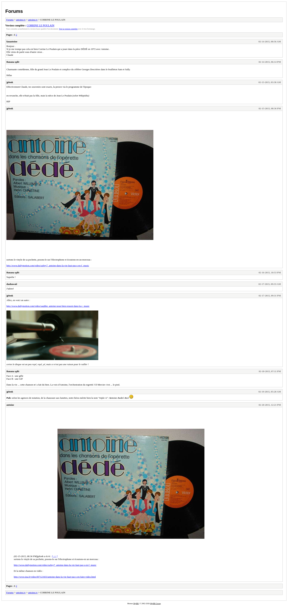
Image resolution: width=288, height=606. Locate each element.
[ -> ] (54, 556)
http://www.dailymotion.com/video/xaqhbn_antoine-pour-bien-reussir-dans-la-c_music (47, 306)
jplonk (9, 82)
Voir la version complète (68, 29)
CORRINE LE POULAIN (40, 25)
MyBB (135, 604)
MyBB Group (155, 604)
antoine (10, 404)
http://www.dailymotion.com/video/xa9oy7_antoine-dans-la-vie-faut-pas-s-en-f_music (47, 265)
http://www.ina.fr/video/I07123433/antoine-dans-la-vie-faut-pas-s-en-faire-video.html (55, 576)
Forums (14, 11)
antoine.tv (21, 19)
